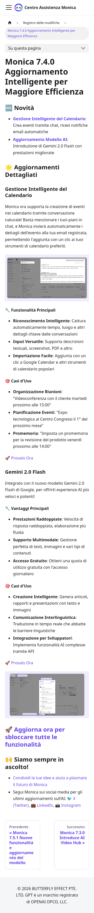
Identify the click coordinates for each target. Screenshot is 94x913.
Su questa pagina (24, 48)
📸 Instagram (68, 805)
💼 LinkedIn (42, 805)
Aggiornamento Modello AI (40, 139)
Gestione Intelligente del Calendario (49, 118)
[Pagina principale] (10, 23)
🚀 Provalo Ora (19, 458)
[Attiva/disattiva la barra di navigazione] (9, 7)
